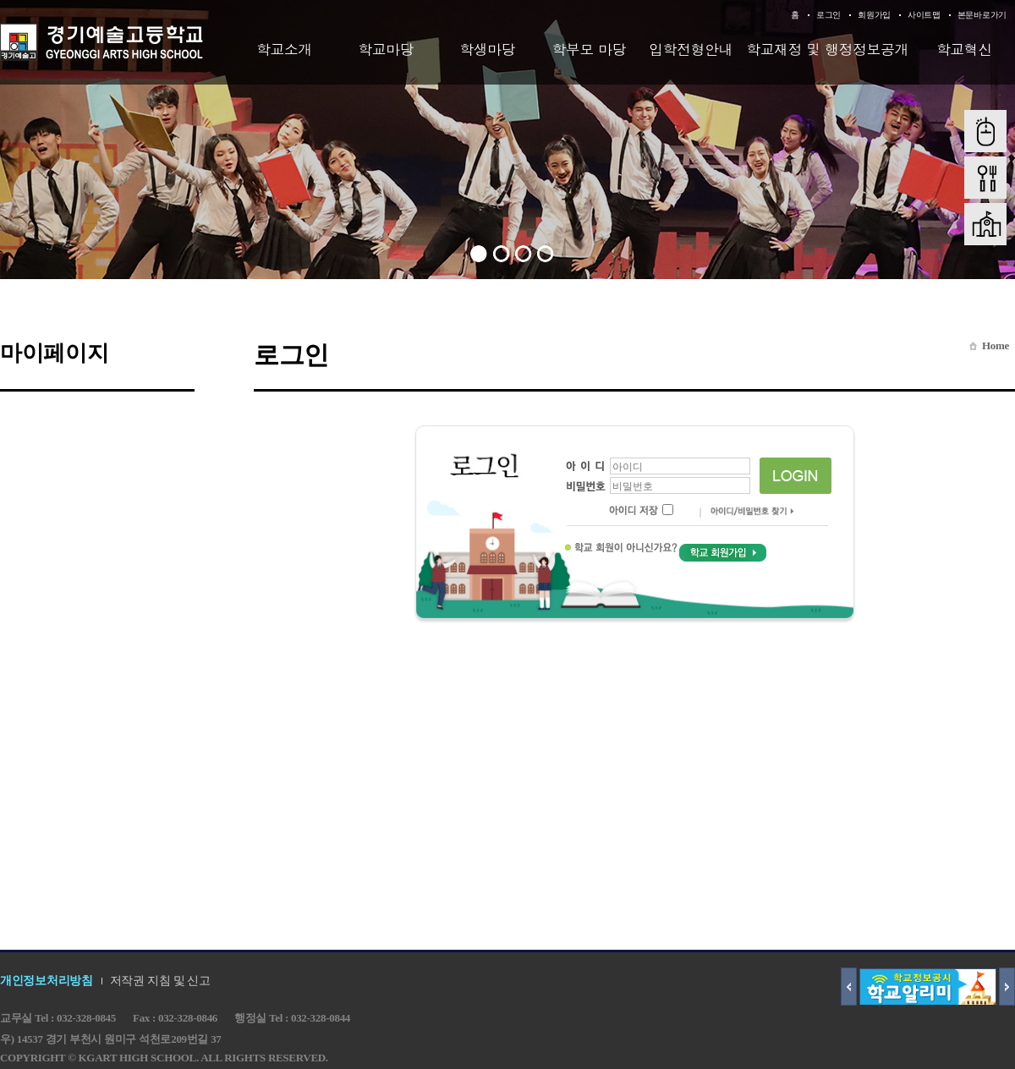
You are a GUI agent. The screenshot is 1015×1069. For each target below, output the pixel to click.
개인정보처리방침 (46, 980)
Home (995, 345)
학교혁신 (964, 49)
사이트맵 (924, 14)
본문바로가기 (982, 14)
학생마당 (487, 49)
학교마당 (386, 49)
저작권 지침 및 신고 (160, 980)
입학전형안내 (690, 49)
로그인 (828, 14)
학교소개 (284, 49)
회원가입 (874, 14)
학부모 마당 (589, 49)
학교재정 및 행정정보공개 (827, 49)
